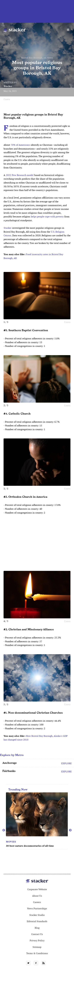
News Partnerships (37, 908)
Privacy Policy (37, 940)
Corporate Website (37, 889)
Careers (37, 902)
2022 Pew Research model (20, 175)
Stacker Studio (37, 915)
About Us (37, 895)
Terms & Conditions (37, 953)
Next (70, 830)
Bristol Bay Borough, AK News (37, 57)
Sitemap (37, 947)
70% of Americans (20, 144)
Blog (37, 927)
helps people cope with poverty (47, 216)
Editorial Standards (37, 921)
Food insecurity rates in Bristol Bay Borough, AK (33, 256)
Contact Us (37, 934)
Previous (3, 830)
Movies (11, 841)
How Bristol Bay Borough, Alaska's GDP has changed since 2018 (36, 737)
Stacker (8, 86)
